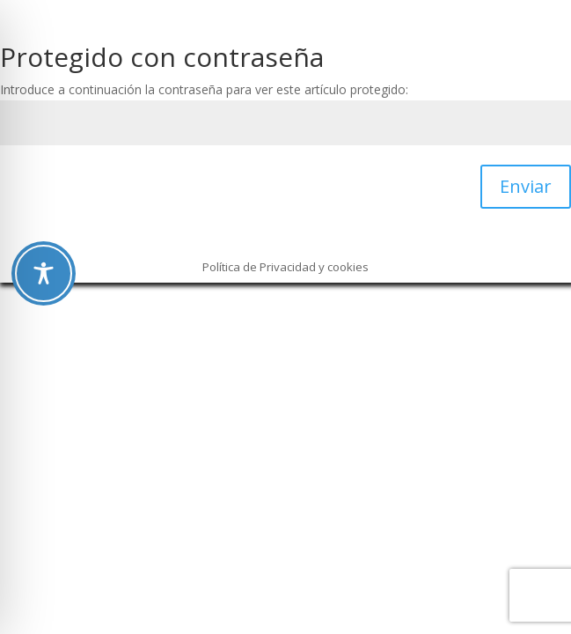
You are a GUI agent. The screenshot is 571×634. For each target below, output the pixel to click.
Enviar (526, 186)
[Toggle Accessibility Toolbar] (43, 273)
